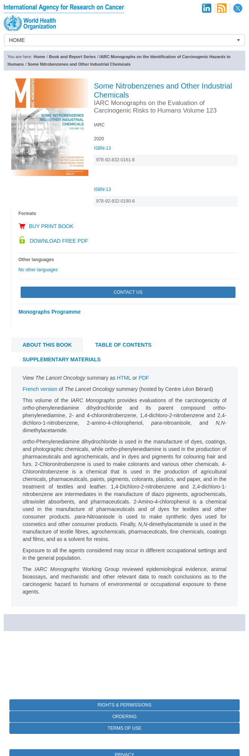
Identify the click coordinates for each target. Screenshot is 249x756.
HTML (124, 378)
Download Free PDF (59, 241)
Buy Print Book (51, 226)
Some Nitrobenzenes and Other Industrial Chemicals (78, 64)
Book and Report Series (72, 56)
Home (39, 56)
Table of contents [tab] (123, 345)
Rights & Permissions (124, 705)
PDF (144, 378)
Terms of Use (124, 728)
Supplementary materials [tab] (62, 359)
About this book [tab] (47, 345)
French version (40, 389)
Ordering (124, 716)
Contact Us (128, 292)
